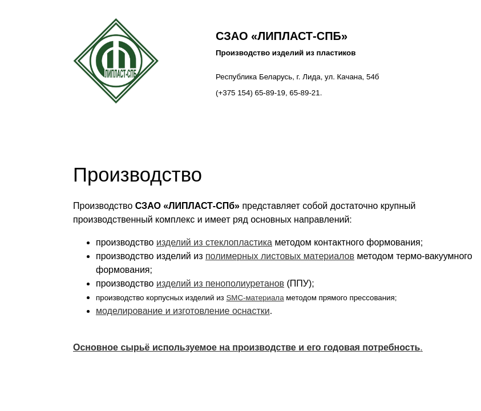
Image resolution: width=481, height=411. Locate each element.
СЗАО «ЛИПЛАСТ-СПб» (281, 36)
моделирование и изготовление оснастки (183, 311)
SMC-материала (255, 297)
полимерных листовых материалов (279, 256)
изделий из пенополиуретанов (220, 283)
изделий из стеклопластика (214, 242)
